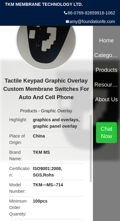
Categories (106, 55)
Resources (106, 85)
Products (28, 110)
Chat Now (106, 132)
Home (106, 40)
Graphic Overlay (56, 110)
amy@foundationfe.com (92, 21)
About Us (106, 99)
